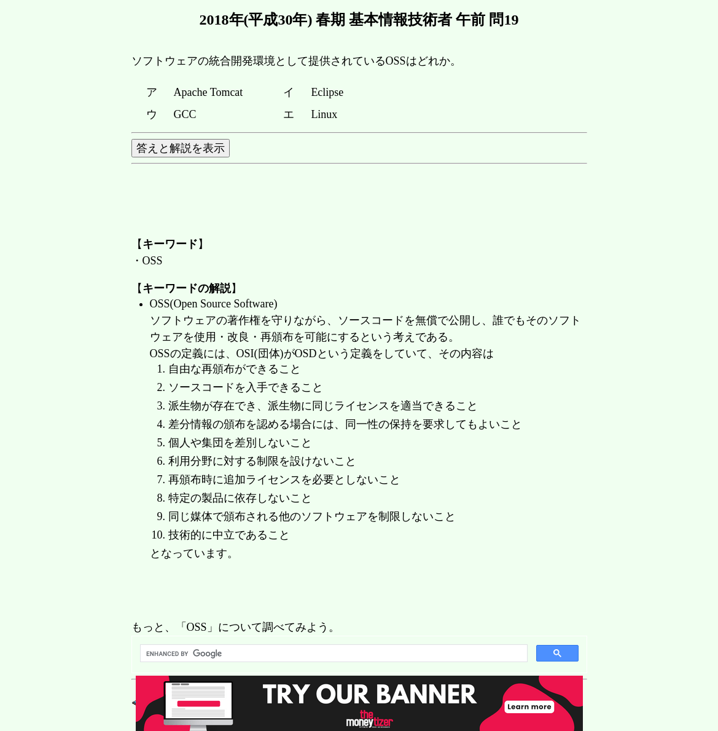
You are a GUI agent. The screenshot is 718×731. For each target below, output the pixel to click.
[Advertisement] (355, 591)
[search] (332, 653)
